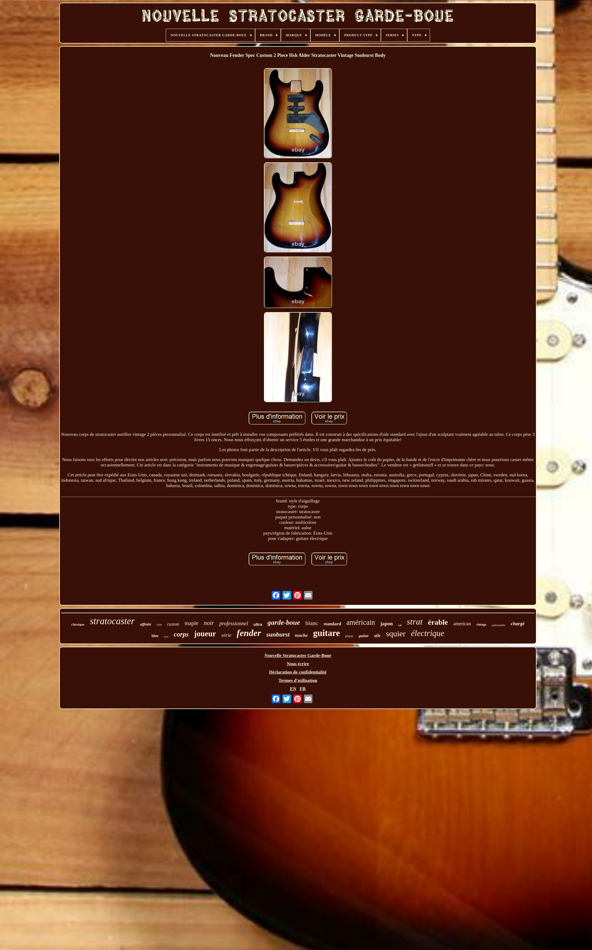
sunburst (278, 634)
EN (293, 688)
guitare (326, 633)
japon (386, 623)
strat (415, 621)
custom (173, 624)
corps (181, 634)
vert (166, 636)
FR (303, 688)
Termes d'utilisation (297, 680)
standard (332, 623)
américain (360, 622)
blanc (312, 623)
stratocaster (112, 621)
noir (209, 623)
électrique (427, 633)
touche (301, 635)
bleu (155, 636)
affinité (145, 624)
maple (191, 623)
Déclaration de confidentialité (297, 672)
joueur (205, 633)
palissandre (498, 625)
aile (377, 635)
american (462, 623)
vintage (481, 624)
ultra (257, 624)
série (226, 635)
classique (77, 624)
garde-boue (283, 622)
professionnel (233, 623)
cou (159, 624)
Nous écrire (298, 663)
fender (249, 633)
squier (396, 633)
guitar (364, 636)
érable (438, 622)
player (349, 636)
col (399, 625)
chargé (517, 623)
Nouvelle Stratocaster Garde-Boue (297, 655)
